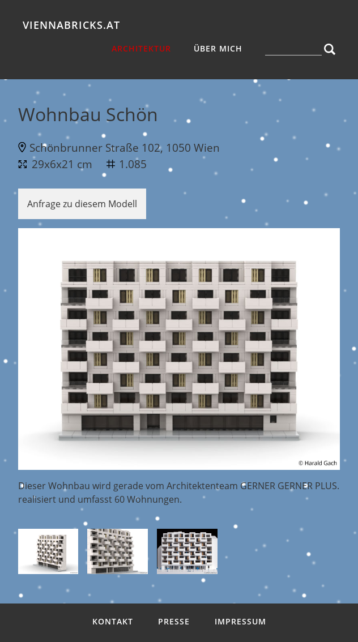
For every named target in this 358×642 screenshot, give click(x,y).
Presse (174, 621)
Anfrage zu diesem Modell (82, 204)
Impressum (240, 621)
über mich (218, 48)
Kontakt (112, 621)
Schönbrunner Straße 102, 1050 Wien (124, 147)
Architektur (141, 48)
